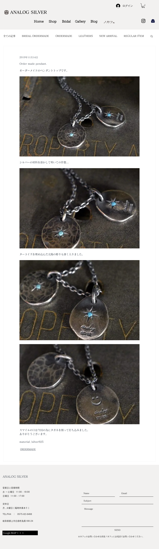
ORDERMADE (63, 36)
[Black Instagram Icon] (143, 21)
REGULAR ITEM (134, 36)
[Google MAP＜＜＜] (20, 533)
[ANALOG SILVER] (29, 12)
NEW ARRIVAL (108, 36)
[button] (143, 5)
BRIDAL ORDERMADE (35, 36)
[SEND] (117, 530)
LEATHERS (86, 36)
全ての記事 (9, 36)
